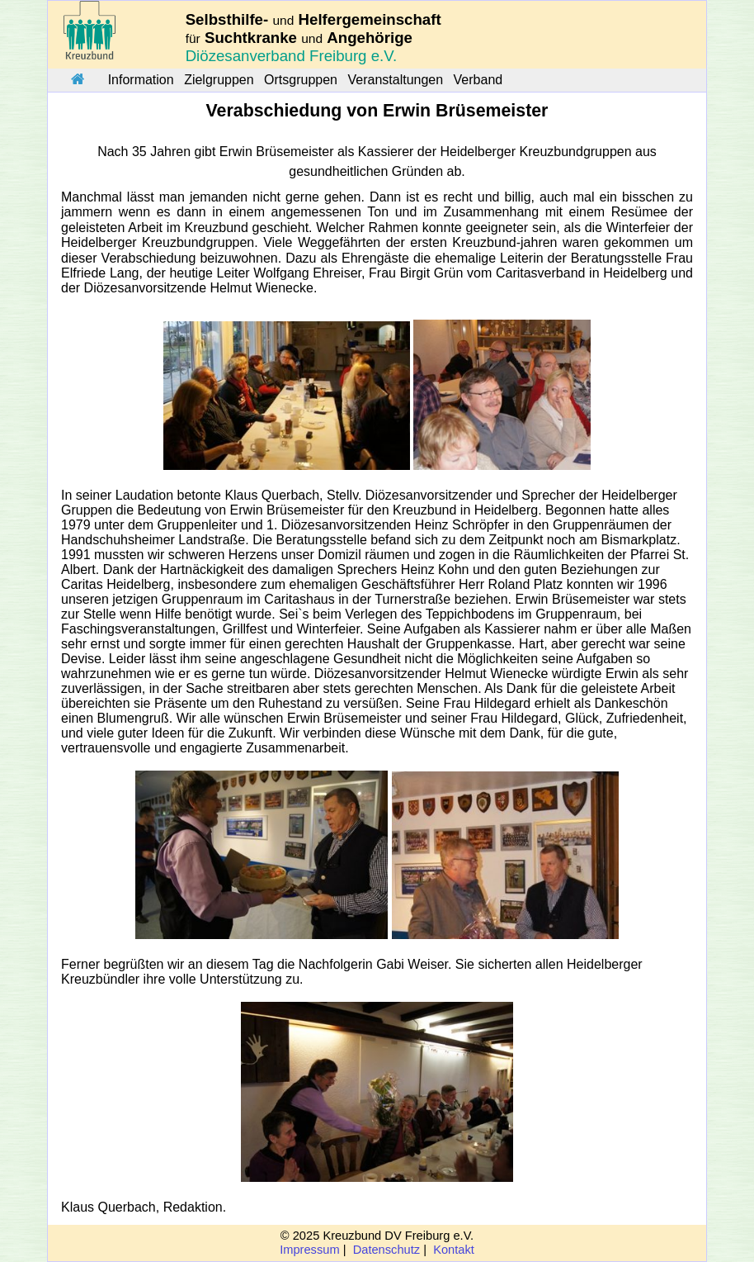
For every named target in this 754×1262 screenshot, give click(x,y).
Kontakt (453, 1249)
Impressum (309, 1249)
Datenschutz (386, 1249)
